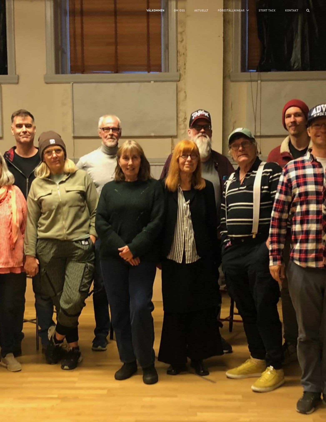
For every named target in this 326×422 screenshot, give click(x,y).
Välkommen (155, 10)
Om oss (179, 10)
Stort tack (267, 10)
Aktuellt (201, 10)
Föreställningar (231, 10)
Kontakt (291, 10)
